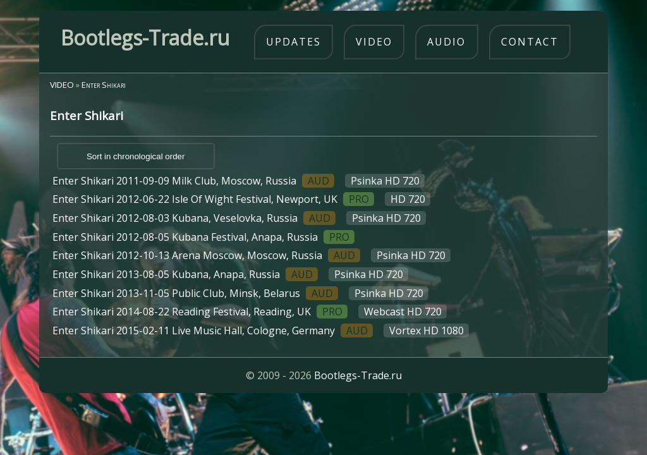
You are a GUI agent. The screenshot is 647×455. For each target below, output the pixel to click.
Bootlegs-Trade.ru (358, 375)
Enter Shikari (104, 84)
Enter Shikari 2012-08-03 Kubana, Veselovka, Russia (239, 218)
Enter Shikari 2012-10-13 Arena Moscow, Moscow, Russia (251, 255)
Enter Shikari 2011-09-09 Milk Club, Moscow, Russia (238, 181)
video (374, 42)
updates (293, 42)
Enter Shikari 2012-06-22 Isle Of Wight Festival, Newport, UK (241, 199)
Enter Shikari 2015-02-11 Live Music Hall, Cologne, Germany (260, 330)
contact (530, 42)
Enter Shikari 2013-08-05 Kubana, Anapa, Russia (230, 274)
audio (446, 42)
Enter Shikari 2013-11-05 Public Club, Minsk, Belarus (240, 293)
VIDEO (62, 84)
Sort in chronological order (136, 156)
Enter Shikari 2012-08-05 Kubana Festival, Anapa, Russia (203, 237)
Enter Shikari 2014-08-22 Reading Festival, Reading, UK (249, 311)
